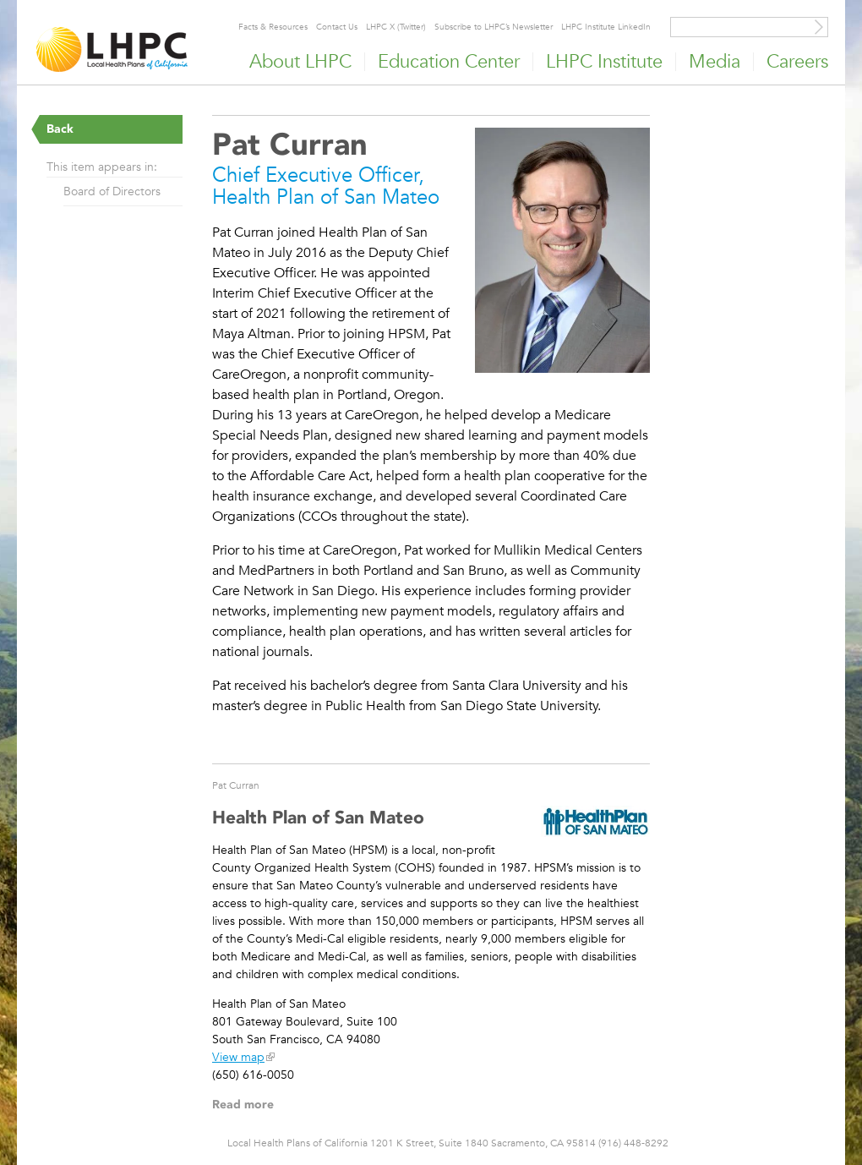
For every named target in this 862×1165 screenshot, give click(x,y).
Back (60, 129)
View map (238, 1056)
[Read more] (562, 253)
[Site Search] (818, 27)
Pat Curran (235, 784)
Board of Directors (112, 191)
